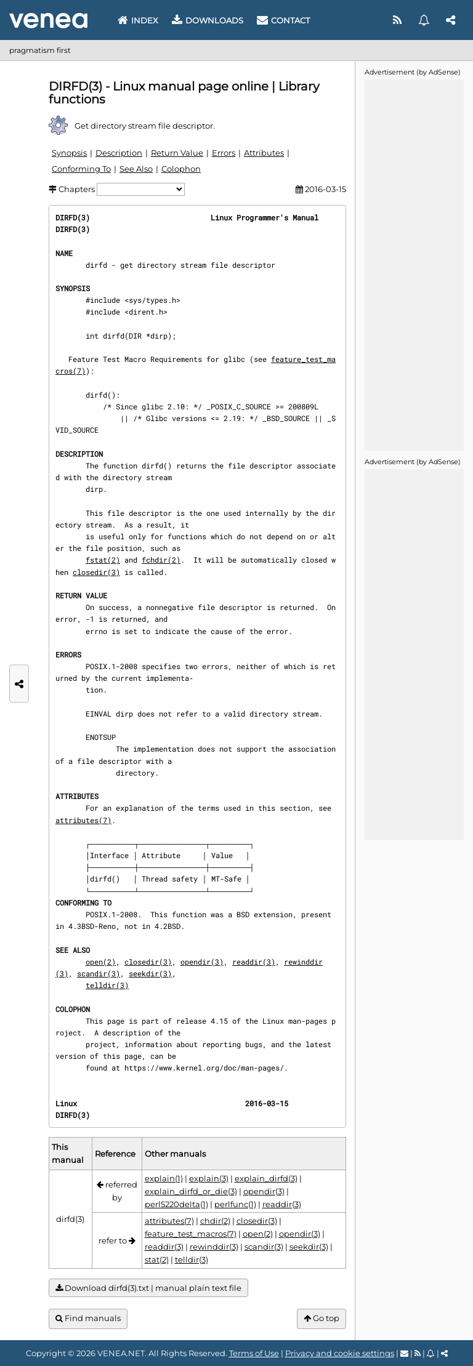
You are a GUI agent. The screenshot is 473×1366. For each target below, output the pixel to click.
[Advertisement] (414, 264)
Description (118, 153)
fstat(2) (103, 559)
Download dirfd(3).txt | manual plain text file (148, 1288)
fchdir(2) (161, 559)
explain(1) (164, 1178)
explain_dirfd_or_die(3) (191, 1191)
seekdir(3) (150, 973)
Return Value (177, 153)
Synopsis (69, 153)
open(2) (101, 961)
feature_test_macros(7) (190, 1234)
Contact (283, 20)
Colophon (181, 169)
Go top (321, 1318)
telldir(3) (107, 985)
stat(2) (157, 1259)
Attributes (264, 153)
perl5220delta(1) (176, 1204)
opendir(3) (202, 961)
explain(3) (208, 1178)
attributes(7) (83, 820)
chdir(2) (215, 1221)
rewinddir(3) (214, 1246)
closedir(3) (96, 572)
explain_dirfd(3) (266, 1178)
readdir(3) (253, 961)
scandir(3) (98, 973)
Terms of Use (254, 1353)
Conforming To (81, 169)
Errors (223, 153)
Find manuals (88, 1318)
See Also (136, 169)
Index (138, 20)
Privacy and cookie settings (339, 1353)
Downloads (207, 20)
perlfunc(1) (235, 1204)
